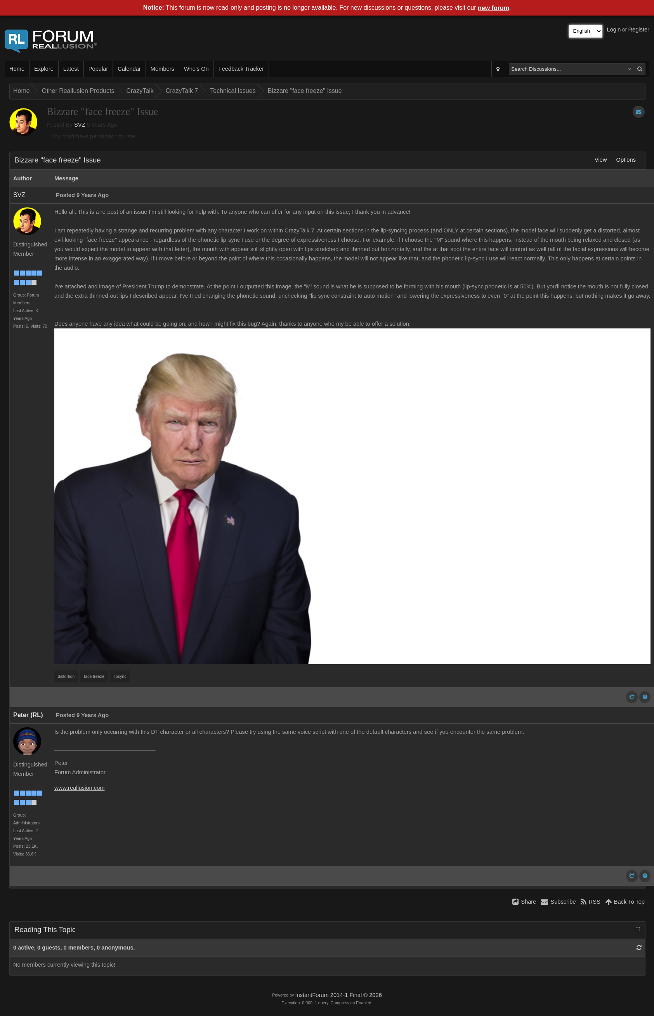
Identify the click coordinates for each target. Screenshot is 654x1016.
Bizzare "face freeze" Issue (305, 90)
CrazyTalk (139, 90)
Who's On (196, 69)
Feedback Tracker (241, 69)
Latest (71, 69)
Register (638, 29)
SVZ (79, 125)
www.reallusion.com (79, 788)
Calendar (129, 69)
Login (614, 29)
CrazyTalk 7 (182, 90)
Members (162, 69)
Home (17, 69)
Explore (43, 69)
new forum (493, 8)
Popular (98, 69)
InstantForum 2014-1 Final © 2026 (338, 995)
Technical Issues (232, 90)
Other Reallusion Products (78, 90)
